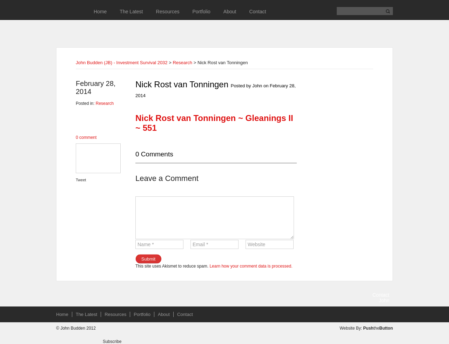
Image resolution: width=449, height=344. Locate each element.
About (229, 11)
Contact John (381, 297)
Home (100, 11)
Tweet (81, 180)
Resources (168, 11)
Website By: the (366, 328)
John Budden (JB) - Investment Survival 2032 (122, 62)
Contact (257, 11)
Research (182, 62)
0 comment (86, 137)
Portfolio (201, 11)
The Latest (131, 11)
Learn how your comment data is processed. (250, 266)
